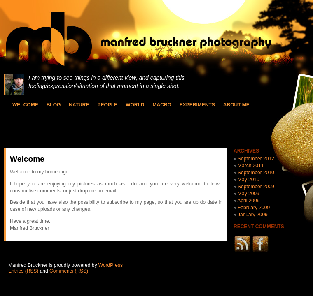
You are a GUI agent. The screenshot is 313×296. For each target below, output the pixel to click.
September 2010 (256, 173)
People (107, 105)
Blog (54, 105)
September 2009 (256, 187)
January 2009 (253, 214)
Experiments (197, 105)
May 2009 (248, 194)
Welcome (25, 105)
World (135, 105)
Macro (161, 105)
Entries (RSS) (23, 271)
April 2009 (248, 201)
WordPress (110, 265)
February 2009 (254, 207)
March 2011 (251, 166)
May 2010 (248, 180)
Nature (79, 105)
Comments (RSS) (68, 271)
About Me (236, 105)
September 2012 (256, 159)
